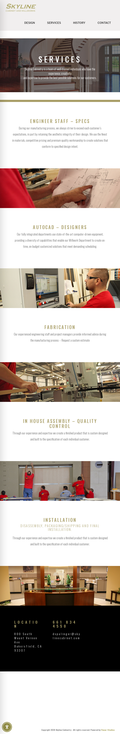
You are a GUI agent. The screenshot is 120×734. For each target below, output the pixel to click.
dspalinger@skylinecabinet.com (67, 636)
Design (29, 22)
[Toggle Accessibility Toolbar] (7, 727)
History (79, 22)
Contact (104, 22)
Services (54, 22)
